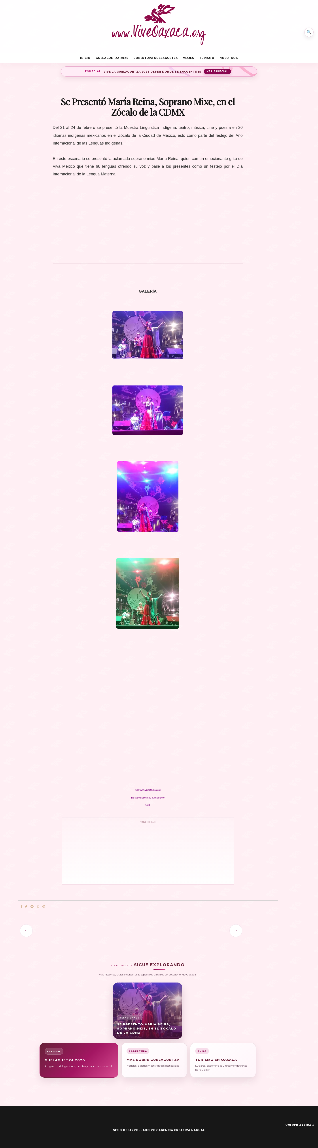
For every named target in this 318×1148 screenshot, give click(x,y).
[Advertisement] (148, 235)
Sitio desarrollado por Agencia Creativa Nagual (159, 1130)
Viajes (188, 58)
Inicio (85, 58)
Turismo (206, 58)
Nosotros (229, 58)
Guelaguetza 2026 (112, 58)
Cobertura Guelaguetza (155, 58)
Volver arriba (300, 1125)
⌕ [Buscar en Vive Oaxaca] (308, 31)
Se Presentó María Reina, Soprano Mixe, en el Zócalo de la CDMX (146, 1029)
